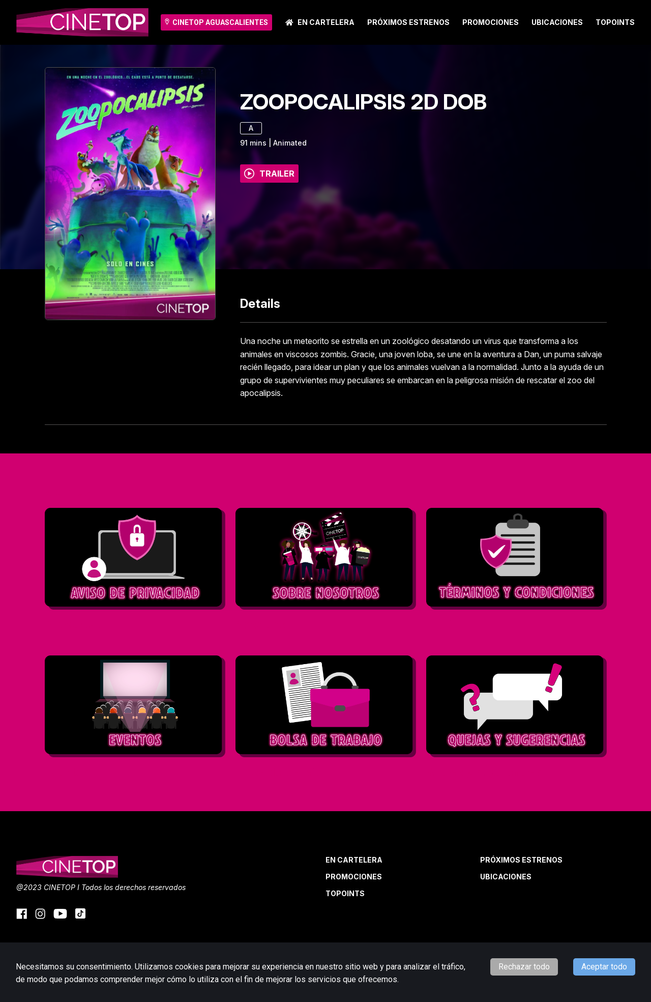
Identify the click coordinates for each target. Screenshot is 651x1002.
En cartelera (319, 22)
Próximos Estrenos (408, 22)
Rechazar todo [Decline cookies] (524, 966)
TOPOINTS (615, 22)
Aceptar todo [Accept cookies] (604, 966)
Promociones (490, 22)
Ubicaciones (557, 22)
